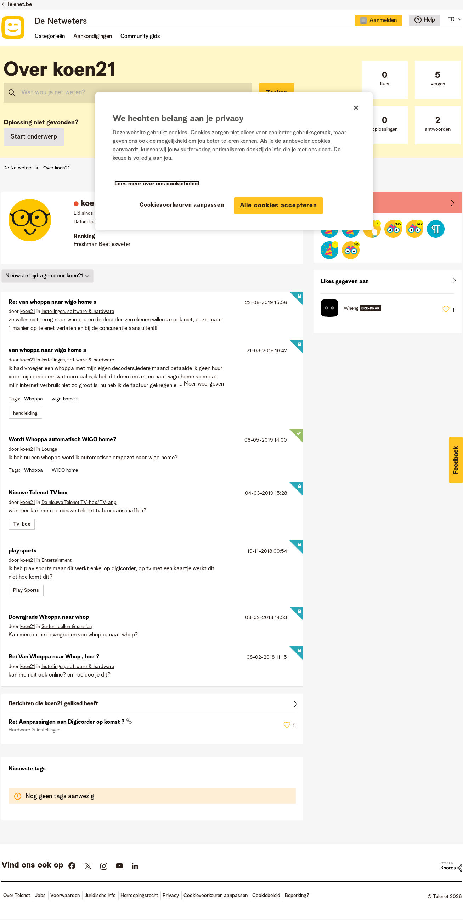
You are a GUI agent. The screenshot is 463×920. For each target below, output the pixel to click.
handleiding (25, 413)
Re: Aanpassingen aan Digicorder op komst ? (67, 722)
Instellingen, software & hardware (77, 311)
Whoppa (33, 399)
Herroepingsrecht (139, 895)
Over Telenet (16, 895)
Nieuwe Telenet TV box (38, 493)
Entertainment (56, 560)
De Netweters (61, 21)
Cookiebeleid (266, 895)
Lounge (49, 449)
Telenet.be (19, 4)
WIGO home (65, 470)
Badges (330, 202)
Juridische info (100, 895)
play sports (22, 551)
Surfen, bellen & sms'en (66, 626)
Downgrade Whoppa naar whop (49, 617)
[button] (456, 460)
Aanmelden (383, 20)
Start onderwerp (34, 137)
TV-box (21, 524)
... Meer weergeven (201, 384)
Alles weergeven (152, 705)
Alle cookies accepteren (278, 205)
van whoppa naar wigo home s (47, 350)
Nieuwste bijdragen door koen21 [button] (44, 276)
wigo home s (65, 399)
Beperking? (297, 895)
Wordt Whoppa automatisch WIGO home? (63, 440)
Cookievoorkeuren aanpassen (215, 895)
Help (429, 20)
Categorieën (50, 36)
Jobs (40, 895)
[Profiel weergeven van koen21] (27, 311)
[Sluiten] (356, 108)
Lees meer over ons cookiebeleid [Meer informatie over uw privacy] (156, 184)
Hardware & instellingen (34, 730)
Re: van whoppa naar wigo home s (52, 302)
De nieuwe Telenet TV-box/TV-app (79, 502)
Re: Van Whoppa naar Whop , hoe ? (54, 657)
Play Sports (26, 590)
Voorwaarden (65, 895)
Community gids (140, 36)
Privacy (171, 895)
